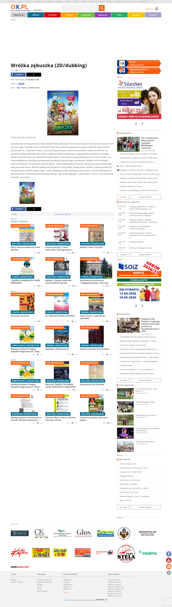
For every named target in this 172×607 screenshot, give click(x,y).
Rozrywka (136, 15)
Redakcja (14, 580)
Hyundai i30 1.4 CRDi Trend (131, 472)
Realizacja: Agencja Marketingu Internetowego (86, 600)
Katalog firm (86, 15)
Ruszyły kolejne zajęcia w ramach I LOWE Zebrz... (139, 158)
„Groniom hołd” (126, 365)
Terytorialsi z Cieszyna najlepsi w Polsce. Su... (138, 162)
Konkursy (153, 15)
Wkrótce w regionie (129, 202)
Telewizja (69, 15)
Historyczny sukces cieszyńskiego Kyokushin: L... (139, 349)
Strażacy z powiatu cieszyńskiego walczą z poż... (139, 178)
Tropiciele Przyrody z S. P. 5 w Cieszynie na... (138, 369)
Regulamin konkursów (115, 593)
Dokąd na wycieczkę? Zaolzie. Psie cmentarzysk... (139, 182)
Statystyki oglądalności (44, 582)
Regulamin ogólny (114, 580)
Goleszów (59, 1)
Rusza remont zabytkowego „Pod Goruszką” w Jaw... (140, 174)
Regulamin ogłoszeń (114, 584)
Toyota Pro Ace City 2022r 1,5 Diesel (134, 488)
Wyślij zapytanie (42, 591)
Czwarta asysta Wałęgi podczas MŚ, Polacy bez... (139, 190)
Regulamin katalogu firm (116, 589)
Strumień (118, 1)
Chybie (21, 1)
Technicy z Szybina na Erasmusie (133, 345)
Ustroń (126, 1)
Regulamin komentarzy (115, 587)
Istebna (76, 1)
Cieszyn (28, 1)
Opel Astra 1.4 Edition (128, 484)
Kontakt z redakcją (17, 582)
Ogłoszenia (102, 15)
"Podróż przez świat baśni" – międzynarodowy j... (139, 361)
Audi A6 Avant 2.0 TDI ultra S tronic (134, 468)
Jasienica (84, 1)
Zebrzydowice (143, 1)
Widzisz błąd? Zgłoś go (63, 214)
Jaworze (92, 1)
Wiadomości (19, 15)
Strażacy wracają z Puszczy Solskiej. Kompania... (139, 154)
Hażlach (67, 1)
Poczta (65, 592)
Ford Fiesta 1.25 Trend (129, 492)
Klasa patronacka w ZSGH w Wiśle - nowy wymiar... (140, 357)
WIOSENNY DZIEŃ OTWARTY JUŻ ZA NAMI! (137, 373)
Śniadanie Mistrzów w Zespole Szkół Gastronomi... (140, 353)
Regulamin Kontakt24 (115, 596)
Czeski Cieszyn (39, 1)
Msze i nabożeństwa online (131, 166)
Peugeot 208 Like (126, 476)
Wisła (133, 1)
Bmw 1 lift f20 (125, 500)
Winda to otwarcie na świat (131, 186)
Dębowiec (50, 1)
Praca (119, 15)
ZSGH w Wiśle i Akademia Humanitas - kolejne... (139, 341)
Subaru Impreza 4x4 (128, 464)
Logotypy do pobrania (44, 580)
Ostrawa (101, 1)
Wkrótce (35, 15)
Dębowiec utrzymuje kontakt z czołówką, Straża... (139, 170)
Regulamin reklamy (114, 591)
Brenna (13, 1)
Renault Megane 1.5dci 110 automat (134, 496)
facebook (17, 74)
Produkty (40, 584)
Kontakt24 (52, 15)
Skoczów (109, 1)
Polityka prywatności (114, 582)
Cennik (39, 587)
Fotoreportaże (126, 385)
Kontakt (39, 589)
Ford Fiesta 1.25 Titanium (130, 480)
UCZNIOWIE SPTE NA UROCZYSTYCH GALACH (138, 337)
